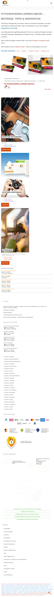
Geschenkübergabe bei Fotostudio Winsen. (12, 314)
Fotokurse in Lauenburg (9, 387)
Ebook (18, 51)
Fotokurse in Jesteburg (9, 380)
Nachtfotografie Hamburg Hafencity (7, 289)
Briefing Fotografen (7, 312)
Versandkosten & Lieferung (9, 541)
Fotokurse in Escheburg (9, 397)
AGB (4, 553)
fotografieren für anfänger (34, 51)
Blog (6, 81)
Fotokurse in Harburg (9, 368)
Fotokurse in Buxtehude (9, 373)
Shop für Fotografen (8, 531)
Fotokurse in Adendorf (9, 382)
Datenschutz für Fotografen (7, 583)
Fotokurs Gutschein (7, 198)
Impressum (6, 534)
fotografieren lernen (45, 51)
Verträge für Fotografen (38, 40)
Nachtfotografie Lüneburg (6, 275)
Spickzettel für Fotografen (9, 310)
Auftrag (5, 571)
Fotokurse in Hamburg (8, 257)
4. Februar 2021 (42, 81)
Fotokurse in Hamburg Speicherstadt (12, 361)
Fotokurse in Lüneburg (8, 258)
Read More (47, 89)
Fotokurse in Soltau (8, 399)
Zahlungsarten (6, 537)
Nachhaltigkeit (6, 528)
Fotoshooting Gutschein (8, 200)
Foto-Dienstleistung (7, 574)
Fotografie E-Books (19, 46)
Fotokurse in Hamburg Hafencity (11, 359)
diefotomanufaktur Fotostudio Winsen (12, 78)
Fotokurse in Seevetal (9, 378)
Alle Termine (5, 262)
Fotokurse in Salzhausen (9, 404)
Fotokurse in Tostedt (8, 385)
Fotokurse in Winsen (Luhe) (10, 366)
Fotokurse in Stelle (8, 409)
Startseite (34, 8)
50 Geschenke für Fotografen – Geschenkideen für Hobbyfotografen (18, 317)
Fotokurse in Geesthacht (9, 392)
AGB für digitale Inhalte (8, 556)
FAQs (4, 565)
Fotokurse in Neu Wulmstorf (10, 390)
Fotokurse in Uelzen (8, 406)
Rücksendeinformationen (9, 544)
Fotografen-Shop (6, 149)
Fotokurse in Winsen (7, 259)
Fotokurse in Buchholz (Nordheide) (11, 375)
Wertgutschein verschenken (9, 201)
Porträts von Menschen (5, 284)
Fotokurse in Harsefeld (9, 402)
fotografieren (24, 51)
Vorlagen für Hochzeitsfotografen (10, 146)
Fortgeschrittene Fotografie (9, 337)
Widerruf (5, 547)
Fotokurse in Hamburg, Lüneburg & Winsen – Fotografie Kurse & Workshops (21, 81)
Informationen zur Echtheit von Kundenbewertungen (15, 559)
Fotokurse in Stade (8, 371)
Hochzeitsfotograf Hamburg (18, 583)
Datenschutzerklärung (8, 562)
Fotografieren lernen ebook (19, 84)
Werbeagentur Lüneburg (9, 568)
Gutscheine (5, 204)
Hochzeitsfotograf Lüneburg (30, 583)
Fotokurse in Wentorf (8, 394)
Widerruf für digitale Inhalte (9, 550)
